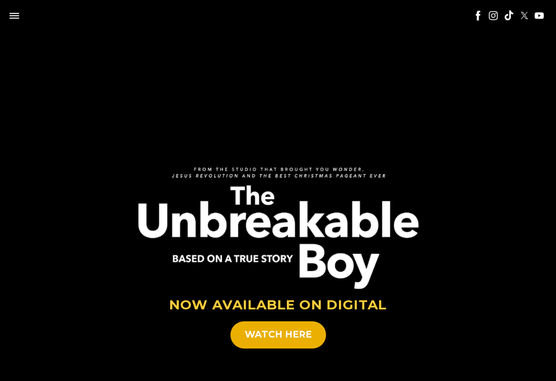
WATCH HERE (278, 334)
